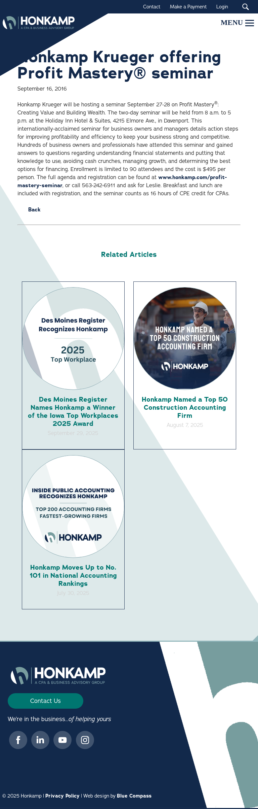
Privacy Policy (62, 797)
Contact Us (45, 702)
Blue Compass (134, 797)
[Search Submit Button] (245, 6)
